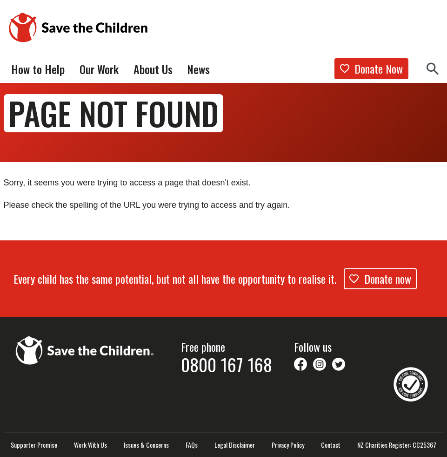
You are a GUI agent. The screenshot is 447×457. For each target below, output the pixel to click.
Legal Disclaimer (234, 445)
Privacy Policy (288, 445)
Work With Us (90, 445)
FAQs (192, 445)
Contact (330, 445)
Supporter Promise (34, 445)
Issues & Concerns (146, 445)
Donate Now (371, 68)
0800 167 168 (226, 364)
